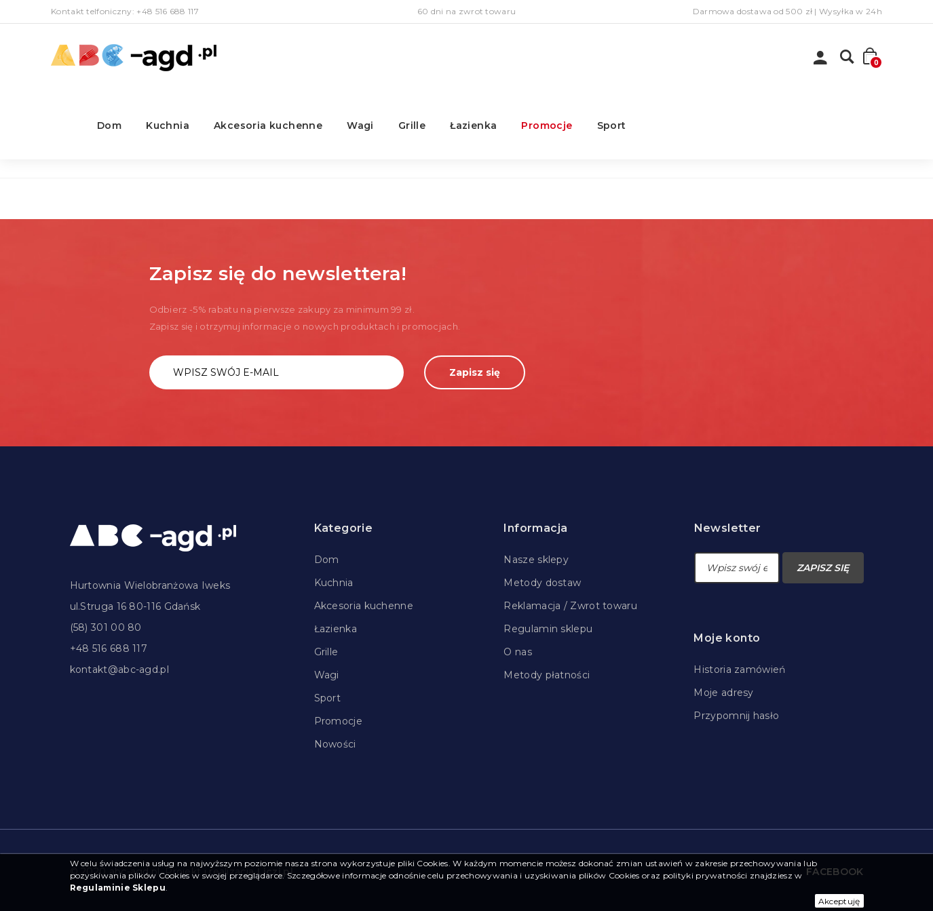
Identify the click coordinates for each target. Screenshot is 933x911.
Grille (411, 125)
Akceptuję (839, 901)
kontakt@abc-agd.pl (119, 669)
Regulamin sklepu (547, 629)
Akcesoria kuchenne (268, 125)
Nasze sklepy (536, 560)
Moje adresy (723, 692)
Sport (611, 125)
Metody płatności (546, 675)
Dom (109, 125)
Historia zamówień (739, 669)
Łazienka (473, 125)
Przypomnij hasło (736, 716)
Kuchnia (167, 125)
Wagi (360, 125)
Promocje (546, 125)
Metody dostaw (542, 583)
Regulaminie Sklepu (118, 888)
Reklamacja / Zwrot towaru (570, 606)
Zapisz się (474, 372)
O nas (517, 652)
